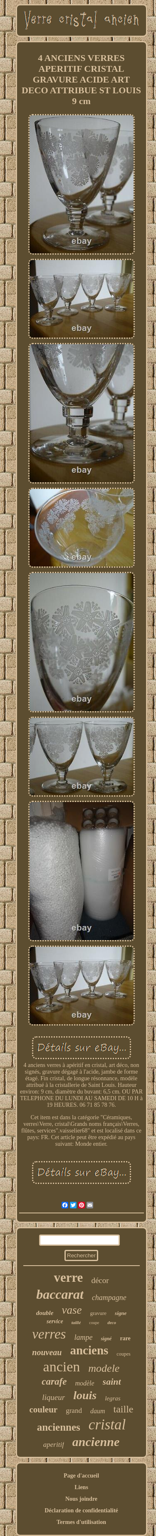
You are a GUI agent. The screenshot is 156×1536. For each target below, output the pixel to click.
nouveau (47, 1352)
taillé (76, 1322)
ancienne (95, 1442)
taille (123, 1409)
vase (72, 1310)
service (55, 1321)
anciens (89, 1350)
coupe (94, 1322)
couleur (44, 1409)
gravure (98, 1313)
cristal (107, 1425)
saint (112, 1381)
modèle (84, 1383)
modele (103, 1368)
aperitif (53, 1445)
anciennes (58, 1427)
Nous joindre (81, 1499)
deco (111, 1322)
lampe (83, 1337)
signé (106, 1339)
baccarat (60, 1294)
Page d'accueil (81, 1476)
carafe (54, 1381)
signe (120, 1313)
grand (74, 1410)
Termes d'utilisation (81, 1522)
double (45, 1313)
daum (97, 1410)
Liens (81, 1487)
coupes (123, 1354)
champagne (109, 1297)
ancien (61, 1366)
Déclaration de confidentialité (81, 1510)
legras (113, 1398)
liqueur (53, 1397)
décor (100, 1280)
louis (85, 1395)
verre (68, 1277)
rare (125, 1338)
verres (49, 1334)
